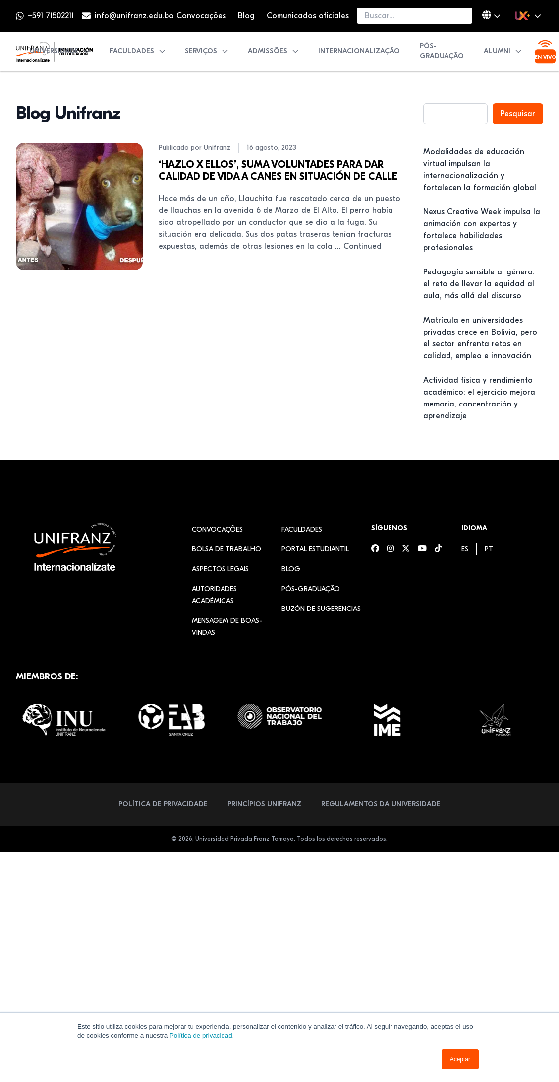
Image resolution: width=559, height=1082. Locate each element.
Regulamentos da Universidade (381, 804)
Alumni (503, 51)
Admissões (273, 51)
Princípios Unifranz (264, 804)
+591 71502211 (51, 15)
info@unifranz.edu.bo (134, 15)
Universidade (60, 51)
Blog (246, 15)
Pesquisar (518, 113)
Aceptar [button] (460, 1059)
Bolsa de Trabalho (226, 549)
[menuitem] (464, 549)
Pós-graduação (442, 51)
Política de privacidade (163, 804)
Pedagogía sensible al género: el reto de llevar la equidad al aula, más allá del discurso (479, 284)
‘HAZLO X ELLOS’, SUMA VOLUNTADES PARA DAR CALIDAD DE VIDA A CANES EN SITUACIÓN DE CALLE (278, 170)
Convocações (201, 15)
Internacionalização (359, 51)
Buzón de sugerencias (321, 609)
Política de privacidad (200, 1035)
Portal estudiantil (315, 549)
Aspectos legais (220, 569)
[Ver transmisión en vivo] (545, 52)
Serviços (207, 51)
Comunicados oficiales (308, 15)
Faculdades (138, 51)
